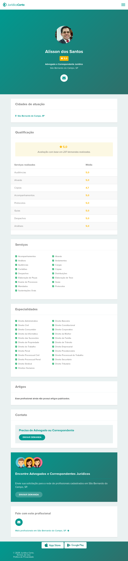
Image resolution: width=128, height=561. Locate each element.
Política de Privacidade (23, 557)
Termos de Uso (23, 555)
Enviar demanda (32, 437)
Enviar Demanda (29, 494)
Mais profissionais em (42, 530)
